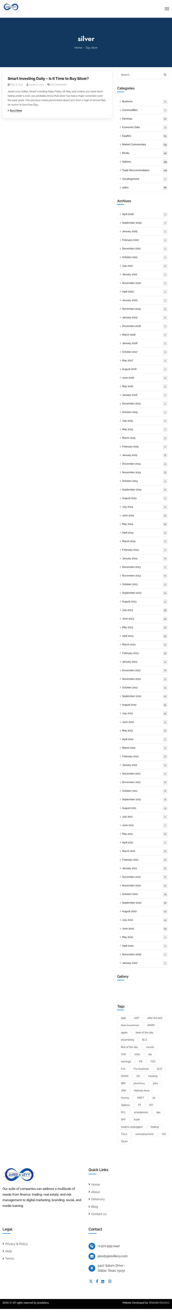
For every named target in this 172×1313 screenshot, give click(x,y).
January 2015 (144, 455)
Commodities (144, 110)
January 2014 (144, 558)
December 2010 (144, 877)
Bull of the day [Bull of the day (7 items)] (129, 1047)
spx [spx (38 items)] (158, 1112)
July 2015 (144, 421)
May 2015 (144, 429)
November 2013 (144, 576)
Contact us (98, 1214)
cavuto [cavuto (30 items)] (150, 1047)
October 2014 (144, 481)
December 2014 (144, 464)
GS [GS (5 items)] (138, 1076)
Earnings (144, 119)
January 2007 (144, 963)
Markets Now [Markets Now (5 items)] (141, 1090)
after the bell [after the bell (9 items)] (154, 1018)
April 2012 (144, 739)
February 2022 (144, 240)
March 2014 (144, 541)
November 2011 (144, 782)
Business (144, 101)
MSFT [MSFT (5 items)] (140, 1097)
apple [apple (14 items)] (124, 1032)
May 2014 (144, 524)
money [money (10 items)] (125, 1097)
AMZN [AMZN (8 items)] (151, 1025)
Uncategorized (144, 179)
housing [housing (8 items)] (152, 1076)
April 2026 (144, 214)
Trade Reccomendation (144, 170)
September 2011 (144, 799)
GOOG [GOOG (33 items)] (124, 1076)
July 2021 (144, 266)
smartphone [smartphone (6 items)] (141, 1112)
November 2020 (144, 283)
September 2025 (144, 223)
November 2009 (144, 954)
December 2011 (144, 774)
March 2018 (144, 335)
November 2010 (144, 885)
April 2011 (144, 842)
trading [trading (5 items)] (155, 1126)
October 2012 (144, 688)
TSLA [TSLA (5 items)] (124, 1134)
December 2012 (144, 670)
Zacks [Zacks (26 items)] (124, 1141)
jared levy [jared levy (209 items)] (139, 1083)
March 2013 (144, 644)
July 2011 (144, 817)
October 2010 (144, 894)
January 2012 (144, 765)
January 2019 (144, 317)
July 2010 (144, 920)
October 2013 (144, 584)
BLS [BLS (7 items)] (144, 1039)
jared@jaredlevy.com (113, 1256)
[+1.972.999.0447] (92, 1246)
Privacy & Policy (16, 1244)
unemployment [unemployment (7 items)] (144, 1134)
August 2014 (144, 498)
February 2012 (144, 756)
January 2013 (144, 662)
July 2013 (144, 610)
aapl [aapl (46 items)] (123, 1018)
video (144, 187)
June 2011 (144, 825)
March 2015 (144, 438)
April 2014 (144, 533)
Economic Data (144, 127)
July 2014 (144, 507)
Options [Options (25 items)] (125, 1105)
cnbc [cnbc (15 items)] (137, 1054)
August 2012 (144, 705)
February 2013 (144, 653)
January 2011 (144, 868)
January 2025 (144, 231)
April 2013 (144, 636)
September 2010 (144, 903)
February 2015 (144, 447)
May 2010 (144, 937)
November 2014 (144, 472)
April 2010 (144, 946)
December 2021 (144, 249)
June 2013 (144, 619)
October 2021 (144, 257)
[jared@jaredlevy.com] (92, 1256)
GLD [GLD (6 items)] (159, 1068)
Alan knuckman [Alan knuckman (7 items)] (130, 1025)
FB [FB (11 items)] (140, 1061)
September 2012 (144, 696)
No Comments (59, 84)
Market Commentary (144, 144)
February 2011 (144, 860)
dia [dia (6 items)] (150, 1054)
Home (78, 47)
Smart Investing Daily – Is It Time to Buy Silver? (48, 78)
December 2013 (144, 567)
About (95, 1192)
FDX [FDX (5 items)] (152, 1061)
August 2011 (144, 808)
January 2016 (144, 395)
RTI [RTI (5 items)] (151, 1105)
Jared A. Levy (36, 84)
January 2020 (144, 300)
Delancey (98, 1199)
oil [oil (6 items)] (153, 1097)
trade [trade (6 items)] (137, 1119)
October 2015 (144, 412)
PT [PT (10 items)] (139, 1105)
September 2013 (144, 593)
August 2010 (144, 911)
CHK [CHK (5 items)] (123, 1054)
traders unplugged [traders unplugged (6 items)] (131, 1126)
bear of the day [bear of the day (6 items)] (144, 1032)
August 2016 (144, 369)
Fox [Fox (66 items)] (123, 1068)
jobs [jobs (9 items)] (155, 1083)
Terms (9, 1258)
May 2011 (144, 834)
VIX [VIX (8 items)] (164, 1134)
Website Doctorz (159, 1302)
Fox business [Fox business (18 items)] (141, 1068)
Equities (144, 136)
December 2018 (144, 326)
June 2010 (144, 929)
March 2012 (144, 748)
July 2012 (144, 713)
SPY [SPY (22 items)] (123, 1119)
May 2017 (144, 360)
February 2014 (144, 550)
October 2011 (144, 791)
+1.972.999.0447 (109, 1246)
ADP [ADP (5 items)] (136, 1018)
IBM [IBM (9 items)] (123, 1083)
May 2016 (144, 386)
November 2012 (144, 679)
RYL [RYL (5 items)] (123, 1112)
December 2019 (144, 309)
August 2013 (144, 601)
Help (8, 1251)
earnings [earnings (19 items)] (126, 1061)
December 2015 (144, 403)
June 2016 (144, 378)
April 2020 (144, 292)
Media (144, 153)
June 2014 (144, 515)
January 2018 (144, 343)
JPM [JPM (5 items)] (123, 1090)
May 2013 (144, 627)
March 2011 (144, 851)
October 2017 (144, 352)
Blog (94, 1206)
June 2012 (144, 722)
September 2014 (144, 490)
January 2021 (144, 274)
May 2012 (144, 731)
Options (144, 162)
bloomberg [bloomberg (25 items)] (127, 1039)
